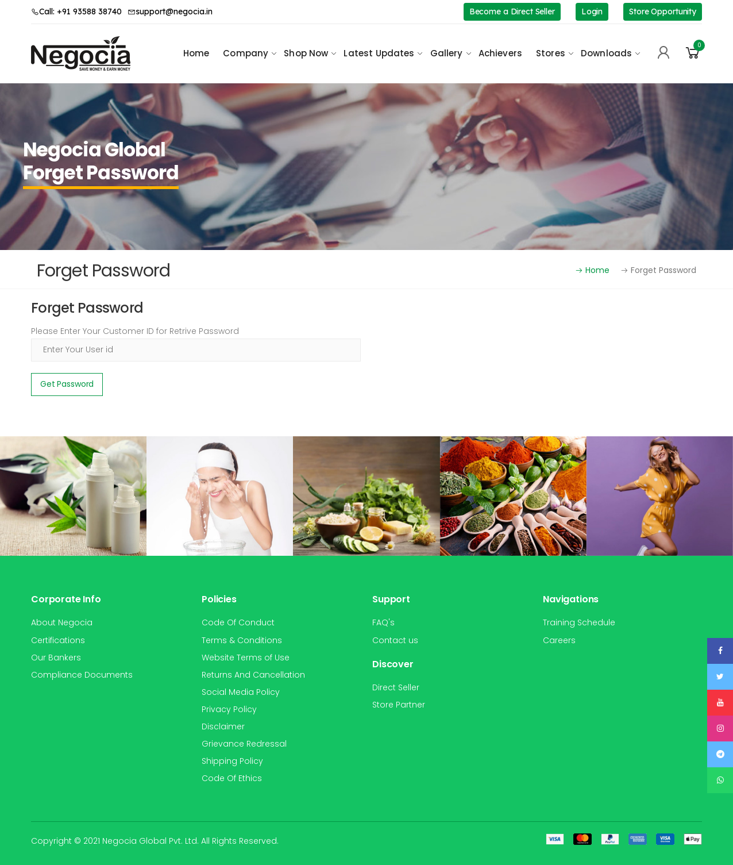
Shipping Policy (232, 761)
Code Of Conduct (238, 622)
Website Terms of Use (246, 657)
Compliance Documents (82, 675)
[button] (693, 53)
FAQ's (383, 622)
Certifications (58, 640)
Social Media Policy (241, 692)
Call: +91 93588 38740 (76, 11)
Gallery (446, 53)
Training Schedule (579, 622)
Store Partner (398, 704)
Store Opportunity (662, 11)
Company (245, 53)
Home (196, 53)
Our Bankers (56, 657)
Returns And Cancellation (253, 675)
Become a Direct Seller (512, 11)
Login (592, 11)
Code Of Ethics (232, 778)
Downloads (606, 53)
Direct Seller (395, 687)
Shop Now (306, 53)
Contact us (395, 640)
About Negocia (61, 622)
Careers (559, 640)
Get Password (67, 384)
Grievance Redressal (244, 743)
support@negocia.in (170, 11)
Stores (550, 53)
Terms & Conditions (242, 640)
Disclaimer (223, 726)
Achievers (500, 53)
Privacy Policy (229, 709)
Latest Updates (379, 53)
